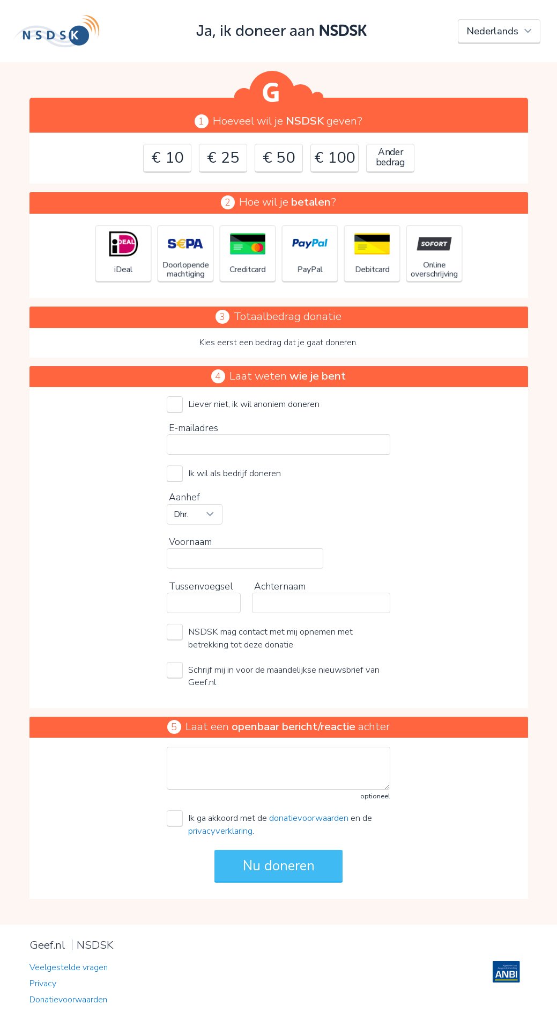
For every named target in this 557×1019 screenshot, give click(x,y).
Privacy (42, 983)
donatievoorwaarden (308, 818)
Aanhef (184, 497)
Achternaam (280, 586)
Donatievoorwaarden (68, 1000)
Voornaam (190, 541)
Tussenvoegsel (201, 586)
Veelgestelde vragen (68, 967)
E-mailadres (193, 427)
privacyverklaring (220, 831)
